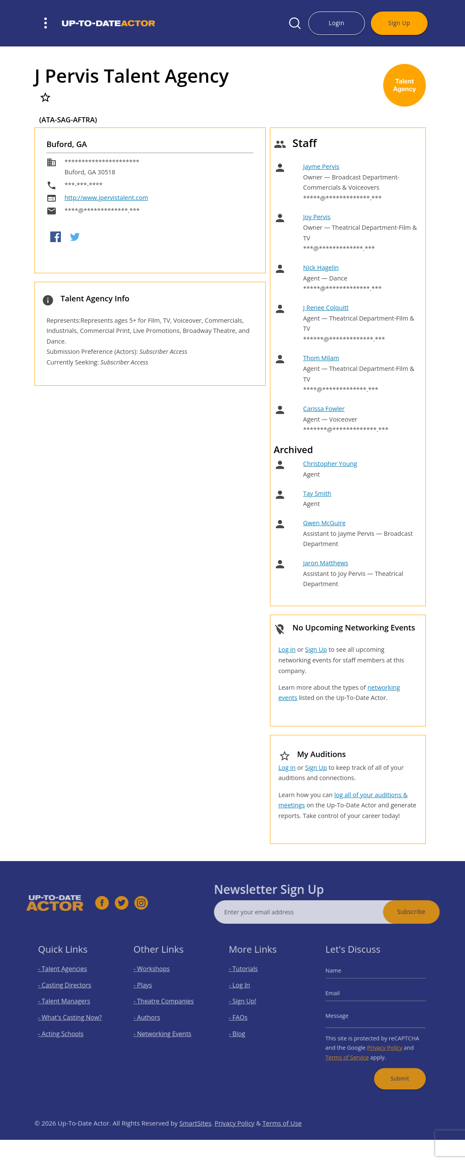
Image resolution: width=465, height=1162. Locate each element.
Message (343, 1016)
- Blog (241, 1031)
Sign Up (399, 23)
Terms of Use (281, 1137)
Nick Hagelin (321, 267)
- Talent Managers (66, 1003)
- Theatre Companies (164, 1003)
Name (340, 977)
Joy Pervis (316, 217)
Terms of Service (351, 1051)
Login (336, 23)
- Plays (147, 989)
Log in (287, 649)
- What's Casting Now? (71, 1017)
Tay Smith (317, 493)
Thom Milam (321, 358)
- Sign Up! (246, 1003)
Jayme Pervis (321, 166)
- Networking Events (163, 1031)
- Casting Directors (66, 989)
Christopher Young (330, 464)
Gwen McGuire (324, 523)
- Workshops (154, 975)
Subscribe (426, 912)
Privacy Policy (383, 1043)
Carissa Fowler (324, 409)
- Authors (150, 1017)
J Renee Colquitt (326, 308)
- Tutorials (246, 975)
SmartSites (195, 1137)
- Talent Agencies (65, 975)
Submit (396, 1069)
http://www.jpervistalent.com (106, 198)
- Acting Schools (63, 1031)
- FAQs (242, 1017)
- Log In (243, 989)
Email (339, 996)
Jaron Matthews (325, 563)
